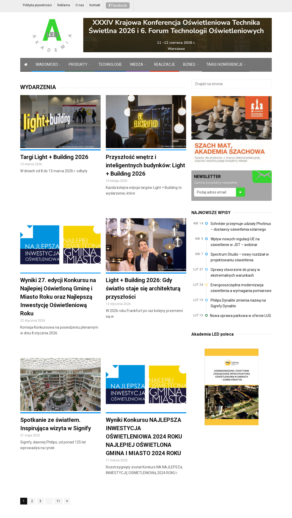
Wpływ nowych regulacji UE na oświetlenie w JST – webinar (235, 242)
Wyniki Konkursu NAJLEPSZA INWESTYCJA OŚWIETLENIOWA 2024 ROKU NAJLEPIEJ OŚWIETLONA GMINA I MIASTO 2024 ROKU (144, 436)
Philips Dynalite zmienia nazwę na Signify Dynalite (238, 303)
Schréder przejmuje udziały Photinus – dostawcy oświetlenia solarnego (241, 226)
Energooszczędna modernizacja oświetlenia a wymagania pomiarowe (241, 288)
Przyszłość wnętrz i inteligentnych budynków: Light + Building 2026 (145, 165)
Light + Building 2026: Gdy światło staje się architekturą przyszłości (143, 288)
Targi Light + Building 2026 (54, 157)
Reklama (63, 5)
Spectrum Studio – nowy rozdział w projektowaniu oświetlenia (240, 257)
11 (58, 501)
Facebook (117, 5)
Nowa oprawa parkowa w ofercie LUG (240, 316)
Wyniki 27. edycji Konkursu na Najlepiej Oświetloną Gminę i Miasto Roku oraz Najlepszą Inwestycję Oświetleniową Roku (58, 297)
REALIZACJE (164, 64)
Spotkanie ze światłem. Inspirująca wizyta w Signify (55, 424)
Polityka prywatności (37, 5)
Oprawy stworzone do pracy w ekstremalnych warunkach (235, 272)
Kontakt (94, 5)
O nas (79, 5)
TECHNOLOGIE (110, 64)
